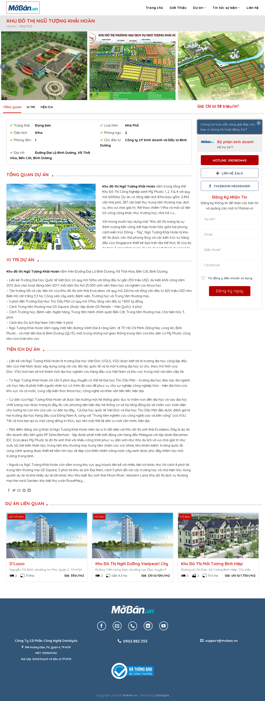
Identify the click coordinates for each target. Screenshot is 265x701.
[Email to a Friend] (19, 490)
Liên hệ (253, 8)
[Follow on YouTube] (163, 625)
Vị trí (31, 107)
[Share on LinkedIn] (29, 490)
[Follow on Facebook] (101, 625)
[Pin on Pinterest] (24, 490)
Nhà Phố (25, 26)
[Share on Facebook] (8, 490)
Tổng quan (12, 107)
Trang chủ (154, 8)
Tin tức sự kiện (226, 8)
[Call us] (132, 625)
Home (11, 26)
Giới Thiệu (178, 8)
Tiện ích (46, 107)
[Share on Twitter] (13, 490)
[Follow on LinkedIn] (148, 625)
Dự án (199, 8)
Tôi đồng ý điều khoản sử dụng (230, 278)
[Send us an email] (117, 625)
